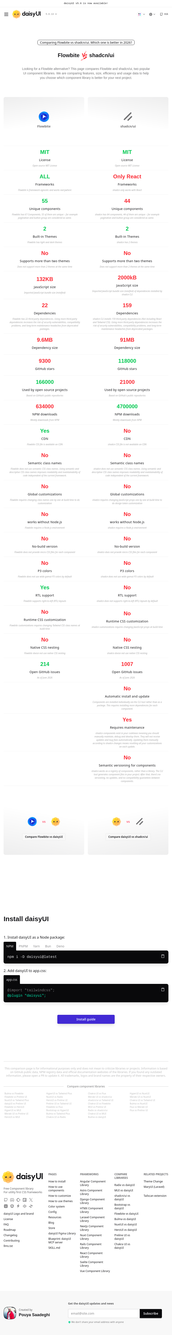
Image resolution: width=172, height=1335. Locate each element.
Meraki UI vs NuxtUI (140, 1096)
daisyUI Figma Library (62, 1233)
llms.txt (10, 1246)
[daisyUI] (26, 14)
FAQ (6, 1224)
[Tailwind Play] (31, 1206)
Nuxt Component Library (91, 1237)
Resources (54, 1217)
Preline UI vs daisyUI (122, 1237)
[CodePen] (24, 1206)
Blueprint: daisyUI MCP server (59, 1240)
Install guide (85, 1019)
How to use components (56, 1188)
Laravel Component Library (92, 1219)
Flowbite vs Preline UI (15, 1096)
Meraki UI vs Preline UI (16, 1113)
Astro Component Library (91, 1192)
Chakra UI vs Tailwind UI (142, 1100)
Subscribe (150, 1313)
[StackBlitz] (18, 1206)
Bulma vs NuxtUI (139, 1103)
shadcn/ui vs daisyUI (122, 1197)
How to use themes (60, 1201)
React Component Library (91, 1255)
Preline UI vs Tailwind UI (59, 1103)
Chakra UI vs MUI (97, 1113)
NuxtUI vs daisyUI (125, 1224)
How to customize (59, 1196)
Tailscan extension (155, 1197)
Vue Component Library (95, 1271)
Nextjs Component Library (91, 1228)
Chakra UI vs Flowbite (99, 1103)
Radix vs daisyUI (124, 1185)
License (10, 1219)
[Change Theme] (141, 14)
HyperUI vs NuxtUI (140, 1093)
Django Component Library (92, 1201)
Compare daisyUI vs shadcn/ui (128, 837)
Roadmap (10, 1230)
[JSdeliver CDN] (12, 1206)
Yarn (36, 946)
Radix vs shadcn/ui (98, 1110)
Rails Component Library (90, 1246)
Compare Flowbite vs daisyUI (44, 837)
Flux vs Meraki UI (139, 1106)
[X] (31, 1200)
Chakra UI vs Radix (56, 1117)
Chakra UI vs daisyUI (122, 1246)
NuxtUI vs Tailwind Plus (16, 1100)
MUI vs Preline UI (97, 1106)
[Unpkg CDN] (6, 1206)
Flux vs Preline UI (139, 1110)
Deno (60, 946)
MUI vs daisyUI (123, 1190)
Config (52, 1212)
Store (51, 1228)
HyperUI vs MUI (12, 1110)
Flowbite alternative (54, 69)
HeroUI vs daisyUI (125, 1230)
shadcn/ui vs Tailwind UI (100, 1100)
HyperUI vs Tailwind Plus (59, 1093)
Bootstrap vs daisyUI (122, 1206)
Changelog (10, 1235)
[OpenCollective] (18, 1200)
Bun (48, 946)
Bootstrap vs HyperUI (57, 1110)
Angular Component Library (92, 1183)
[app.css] (12, 979)
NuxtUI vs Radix (54, 1096)
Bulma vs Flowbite (14, 1093)
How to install (57, 1181)
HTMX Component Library (91, 1210)
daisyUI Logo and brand (19, 1214)
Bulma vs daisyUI (97, 1117)
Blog (51, 1223)
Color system (56, 1206)
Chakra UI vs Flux (97, 1093)
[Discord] (12, 1200)
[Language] (152, 14)
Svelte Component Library (91, 1264)
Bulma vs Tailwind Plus (58, 1113)
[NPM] (24, 1200)
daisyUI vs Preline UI (15, 1103)
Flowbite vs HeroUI (14, 1106)
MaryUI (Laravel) (154, 1188)
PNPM (23, 946)
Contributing (14, 1240)
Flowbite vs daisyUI (126, 1214)
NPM (10, 946)
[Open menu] (6, 14)
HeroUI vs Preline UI (57, 1100)
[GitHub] (164, 14)
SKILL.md (54, 1248)
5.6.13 (51, 14)
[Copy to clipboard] (162, 956)
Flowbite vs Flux (54, 1106)
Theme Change (155, 1181)
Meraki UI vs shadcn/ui (100, 1096)
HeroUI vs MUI (12, 1117)
